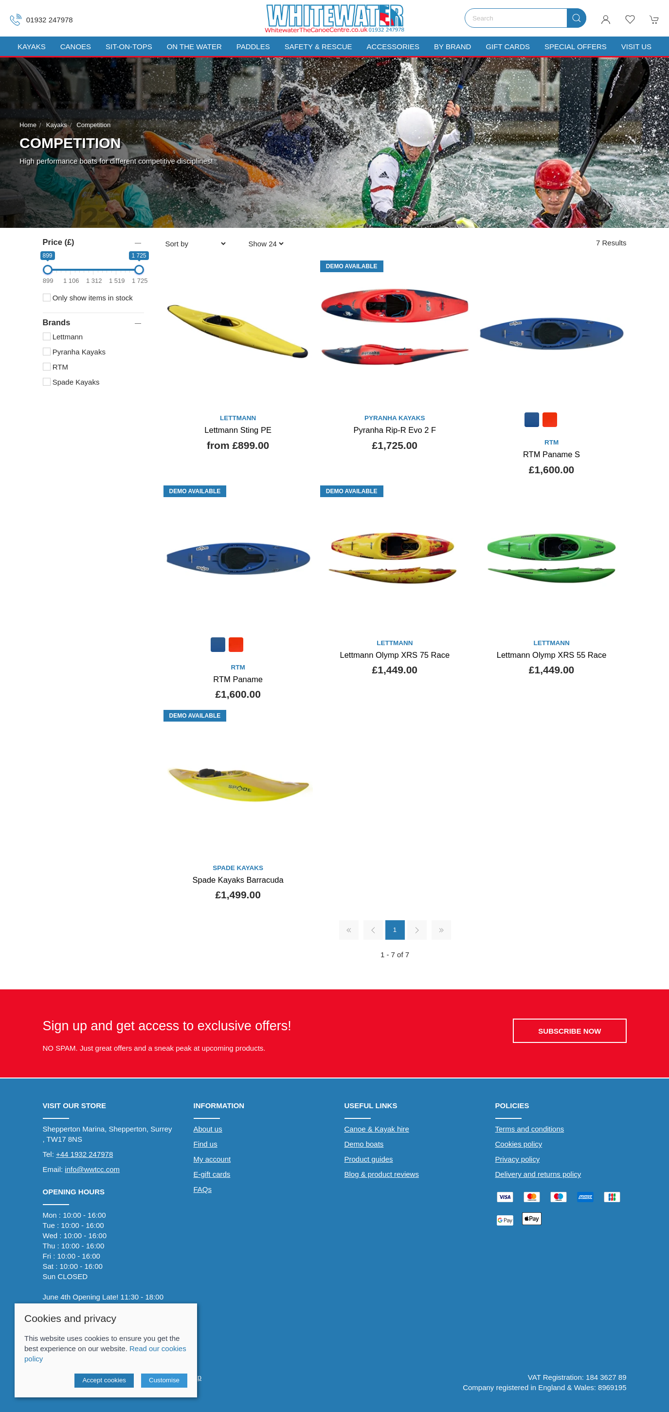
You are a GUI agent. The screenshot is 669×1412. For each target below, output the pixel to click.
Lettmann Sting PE (237, 430)
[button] (630, 19)
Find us (205, 1144)
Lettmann (63, 337)
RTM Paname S (551, 454)
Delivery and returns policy (538, 1174)
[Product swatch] (531, 420)
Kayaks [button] (32, 46)
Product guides (368, 1159)
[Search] (525, 18)
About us (208, 1129)
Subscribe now (569, 1031)
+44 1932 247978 (84, 1154)
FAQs (203, 1189)
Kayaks (56, 125)
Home (27, 125)
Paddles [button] (253, 46)
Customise (164, 1380)
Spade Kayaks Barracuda (238, 879)
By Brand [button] (452, 46)
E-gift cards (212, 1174)
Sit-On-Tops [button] (129, 46)
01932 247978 (41, 20)
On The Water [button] (194, 46)
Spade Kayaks (71, 382)
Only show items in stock (88, 298)
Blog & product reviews (381, 1174)
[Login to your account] (606, 19)
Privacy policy (517, 1159)
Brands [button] (57, 322)
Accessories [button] (393, 46)
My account (212, 1159)
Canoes (75, 46)
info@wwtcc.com (92, 1169)
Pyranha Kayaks (74, 352)
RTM (55, 367)
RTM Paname (237, 679)
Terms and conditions (529, 1129)
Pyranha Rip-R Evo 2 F (395, 430)
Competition (93, 125)
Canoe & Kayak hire (376, 1129)
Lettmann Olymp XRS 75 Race (395, 654)
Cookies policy (518, 1144)
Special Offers (575, 46)
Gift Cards (508, 46)
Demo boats (364, 1144)
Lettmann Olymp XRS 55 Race (552, 654)
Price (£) (58, 242)
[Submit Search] (576, 18)
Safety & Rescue (318, 46)
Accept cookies (104, 1380)
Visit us (636, 46)
